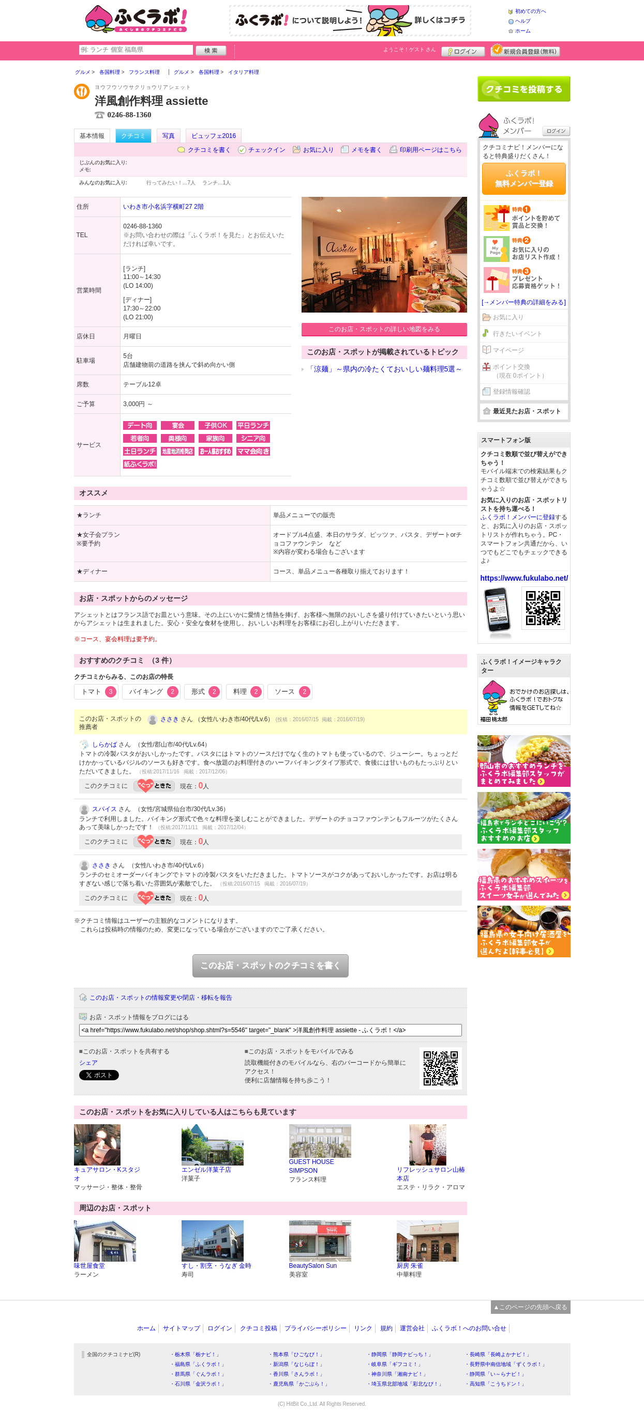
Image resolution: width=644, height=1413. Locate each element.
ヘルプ (523, 21)
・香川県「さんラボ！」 (296, 1374)
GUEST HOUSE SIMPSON (311, 1166)
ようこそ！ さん (410, 49)
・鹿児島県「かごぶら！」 (299, 1384)
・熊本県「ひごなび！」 (296, 1354)
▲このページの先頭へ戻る (530, 1307)
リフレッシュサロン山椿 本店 (431, 1174)
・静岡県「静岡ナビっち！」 (399, 1354)
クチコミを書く (209, 149)
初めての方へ (530, 11)
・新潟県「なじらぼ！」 (296, 1364)
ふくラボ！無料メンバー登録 (524, 178)
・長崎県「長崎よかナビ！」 (498, 1354)
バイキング (153, 691)
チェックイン (267, 149)
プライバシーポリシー (315, 1328)
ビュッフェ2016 (213, 135)
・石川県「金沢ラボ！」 (198, 1384)
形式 (205, 691)
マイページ (508, 350)
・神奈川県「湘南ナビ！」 (397, 1374)
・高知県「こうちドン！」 (496, 1384)
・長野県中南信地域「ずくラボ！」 (506, 1364)
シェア (88, 1062)
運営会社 (412, 1328)
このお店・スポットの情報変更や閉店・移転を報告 (160, 997)
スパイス (104, 809)
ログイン (463, 50)
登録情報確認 (511, 391)
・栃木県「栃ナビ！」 (195, 1354)
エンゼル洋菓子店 (206, 1169)
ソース (292, 691)
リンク (363, 1328)
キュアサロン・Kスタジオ (107, 1174)
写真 (168, 135)
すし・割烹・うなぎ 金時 (216, 1265)
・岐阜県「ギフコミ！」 (394, 1364)
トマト (99, 691)
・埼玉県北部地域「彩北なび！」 (405, 1384)
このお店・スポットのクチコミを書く (270, 965)
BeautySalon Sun (313, 1265)
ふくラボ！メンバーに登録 (518, 517)
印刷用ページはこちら (431, 149)
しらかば (104, 744)
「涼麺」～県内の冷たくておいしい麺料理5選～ (385, 369)
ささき (169, 719)
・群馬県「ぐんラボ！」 (198, 1374)
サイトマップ (181, 1328)
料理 (247, 691)
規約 (386, 1328)
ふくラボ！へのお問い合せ (469, 1328)
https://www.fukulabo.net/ (524, 578)
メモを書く (366, 149)
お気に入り (318, 149)
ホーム (523, 31)
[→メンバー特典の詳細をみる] (524, 302)
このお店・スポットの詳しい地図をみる (384, 329)
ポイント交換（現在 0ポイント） (520, 371)
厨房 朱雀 (410, 1265)
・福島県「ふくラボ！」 (198, 1364)
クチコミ (133, 135)
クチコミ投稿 (258, 1328)
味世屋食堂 (89, 1265)
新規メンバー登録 (525, 50)
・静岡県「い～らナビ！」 (496, 1374)
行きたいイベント (518, 333)
